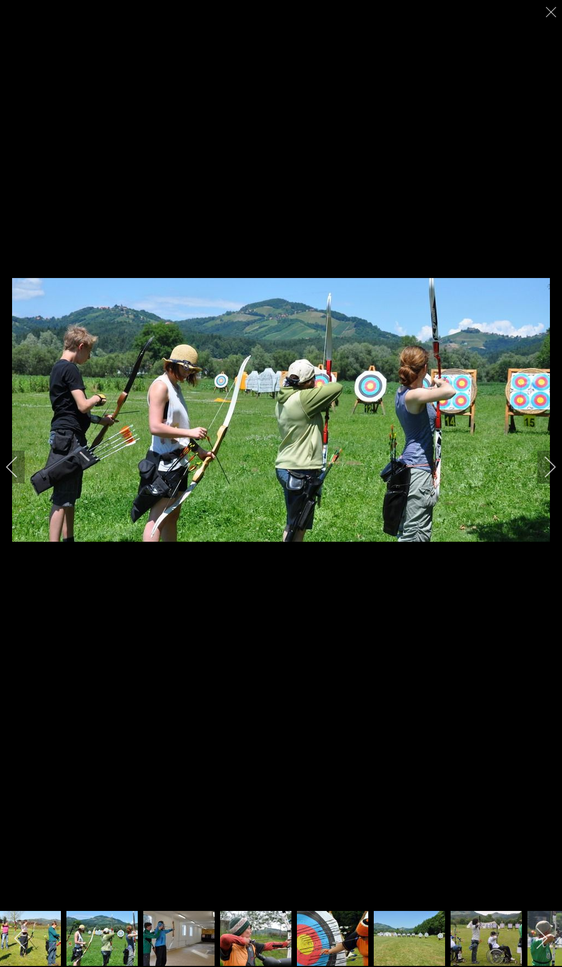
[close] (552, 12)
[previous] (19, 467)
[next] (543, 467)
